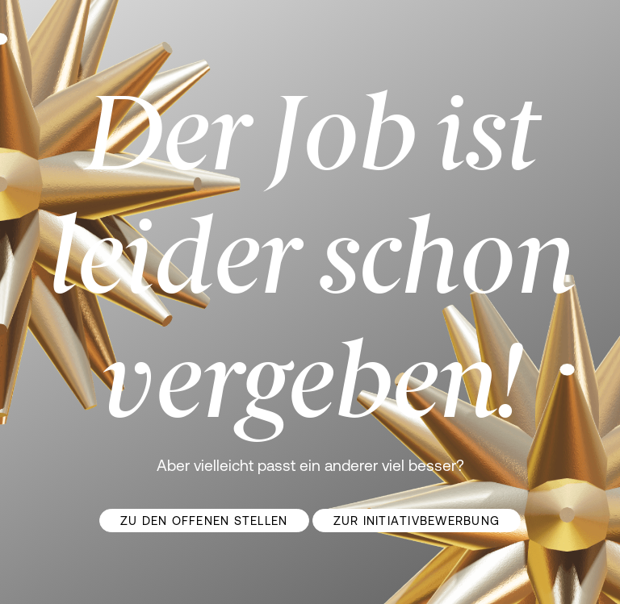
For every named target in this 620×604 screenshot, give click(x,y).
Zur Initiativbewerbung (417, 520)
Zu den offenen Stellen (204, 520)
